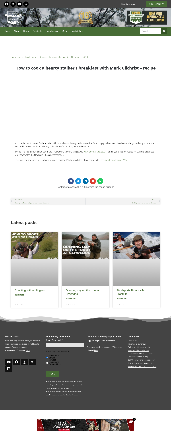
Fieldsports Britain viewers (54, 358)
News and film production (138, 350)
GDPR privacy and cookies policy (141, 360)
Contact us (132, 341)
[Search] (164, 31)
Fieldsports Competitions (55, 363)
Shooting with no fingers (30, 290)
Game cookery (17, 57)
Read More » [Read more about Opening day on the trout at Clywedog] (71, 299)
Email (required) (54, 340)
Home (7, 31)
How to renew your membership (141, 363)
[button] (71, 181)
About (16, 31)
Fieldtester (38, 31)
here (28, 350)
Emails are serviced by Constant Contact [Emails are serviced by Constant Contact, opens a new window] (63, 395)
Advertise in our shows (137, 344)
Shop (64, 31)
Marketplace (77, 31)
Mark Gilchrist (32, 57)
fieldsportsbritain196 (59, 57)
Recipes (43, 57)
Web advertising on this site (139, 347)
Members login (128, 4)
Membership (52, 31)
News (26, 31)
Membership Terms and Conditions (142, 366)
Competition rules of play (138, 357)
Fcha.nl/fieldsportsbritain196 (113, 159)
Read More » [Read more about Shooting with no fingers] (20, 295)
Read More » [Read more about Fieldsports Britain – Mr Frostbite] (122, 299)
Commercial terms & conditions (140, 353)
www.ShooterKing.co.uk (95, 151)
